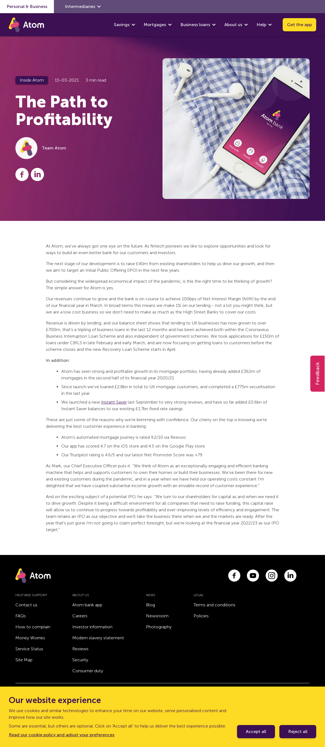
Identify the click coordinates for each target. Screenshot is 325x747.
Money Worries (30, 637)
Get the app (299, 24)
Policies (201, 615)
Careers (79, 615)
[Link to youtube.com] (253, 576)
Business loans (195, 24)
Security (80, 659)
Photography (159, 626)
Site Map (23, 659)
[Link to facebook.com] (234, 576)
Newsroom (157, 615)
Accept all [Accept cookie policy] (256, 731)
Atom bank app (87, 604)
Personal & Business (27, 6)
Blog (150, 604)
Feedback (318, 373)
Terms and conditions (214, 604)
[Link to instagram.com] (272, 576)
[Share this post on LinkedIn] (37, 174)
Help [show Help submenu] (264, 24)
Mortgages (155, 24)
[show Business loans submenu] (214, 24)
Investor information (92, 626)
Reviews (80, 648)
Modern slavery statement (98, 637)
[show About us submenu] (246, 24)
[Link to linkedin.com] (290, 576)
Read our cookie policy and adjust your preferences (61, 734)
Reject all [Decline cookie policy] (297, 731)
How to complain (32, 626)
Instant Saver (114, 402)
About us (233, 24)
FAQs (20, 615)
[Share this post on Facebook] (22, 174)
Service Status (29, 648)
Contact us (26, 604)
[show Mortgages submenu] (170, 24)
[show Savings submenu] (133, 24)
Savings (122, 24)
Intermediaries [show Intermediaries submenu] (83, 6)
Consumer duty (87, 670)
